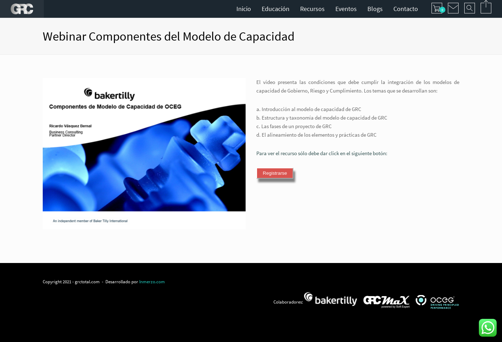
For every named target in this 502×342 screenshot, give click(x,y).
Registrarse (275, 173)
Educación (275, 9)
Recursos (312, 9)
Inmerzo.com (152, 281)
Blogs (375, 9)
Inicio (243, 9)
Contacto (405, 9)
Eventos (346, 9)
